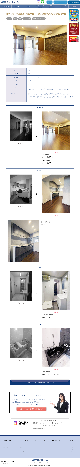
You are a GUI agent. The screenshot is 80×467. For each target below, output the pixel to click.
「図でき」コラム (23, 451)
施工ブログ (22, 447)
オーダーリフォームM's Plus (40, 6)
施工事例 (17, 6)
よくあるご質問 (6, 447)
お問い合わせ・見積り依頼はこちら (32, 409)
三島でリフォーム (55, 447)
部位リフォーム (23, 445)
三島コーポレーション (33, 93)
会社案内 (74, 6)
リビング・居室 (26, 18)
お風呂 (15, 18)
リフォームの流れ (6, 445)
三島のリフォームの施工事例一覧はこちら (40, 382)
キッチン (9, 18)
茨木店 (71, 449)
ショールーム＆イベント (63, 6)
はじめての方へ (6, 6)
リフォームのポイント (56, 443)
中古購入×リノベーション (51, 6)
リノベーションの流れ (56, 445)
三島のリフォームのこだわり (8, 443)
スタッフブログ (23, 449)
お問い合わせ (72, 451)
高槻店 (71, 447)
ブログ (28, 6)
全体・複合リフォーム (24, 443)
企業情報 (72, 443)
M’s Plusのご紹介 (40, 443)
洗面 (20, 18)
